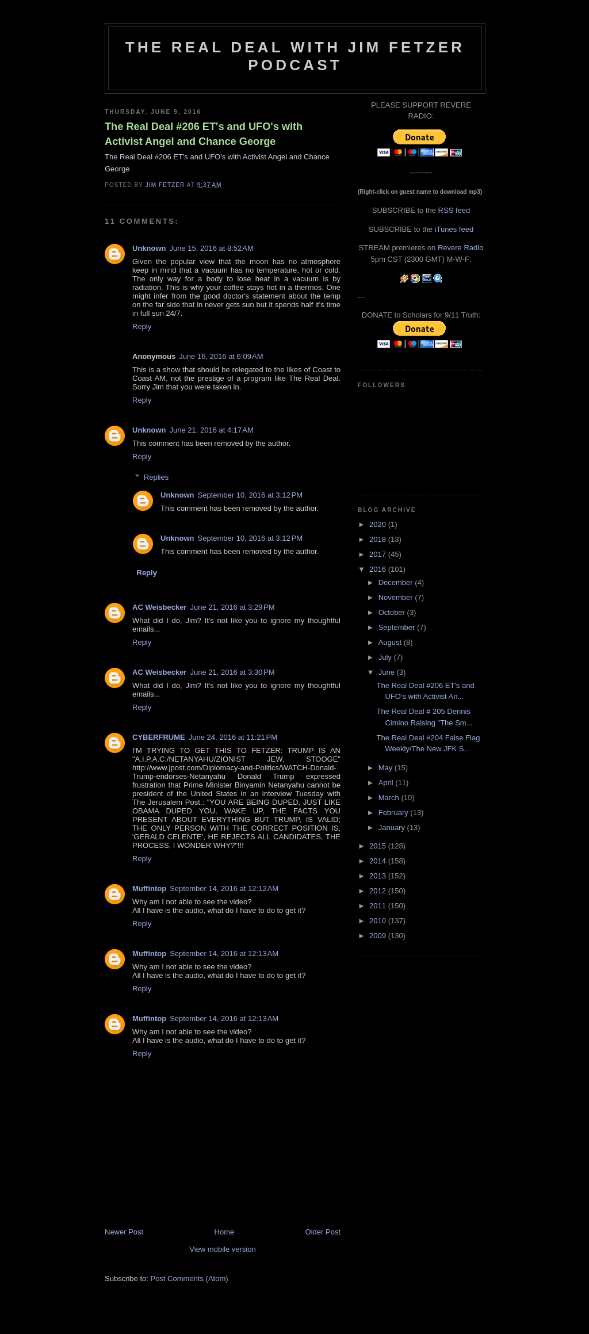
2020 (378, 524)
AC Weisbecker (159, 607)
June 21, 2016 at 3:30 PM (232, 672)
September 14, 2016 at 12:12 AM (224, 888)
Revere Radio (461, 247)
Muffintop (149, 888)
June (387, 672)
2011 (378, 905)
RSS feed (454, 210)
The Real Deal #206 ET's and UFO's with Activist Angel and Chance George (204, 134)
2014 (378, 861)
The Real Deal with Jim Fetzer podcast (295, 56)
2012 (378, 890)
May (386, 767)
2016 (378, 569)
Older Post (323, 1232)
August (391, 642)
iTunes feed (454, 229)
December (396, 582)
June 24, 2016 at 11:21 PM (233, 737)
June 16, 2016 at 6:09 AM (221, 356)
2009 (378, 935)
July (386, 657)
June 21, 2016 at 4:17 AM (212, 430)
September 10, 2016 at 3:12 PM (250, 495)
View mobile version (222, 1249)
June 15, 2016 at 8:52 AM (212, 248)
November (396, 597)
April (387, 782)
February (394, 812)
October (392, 612)
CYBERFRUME (158, 737)
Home (225, 1232)
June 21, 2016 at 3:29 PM (232, 607)
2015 (378, 846)
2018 (378, 539)
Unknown (149, 248)
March (389, 797)
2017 (378, 554)
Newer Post (124, 1232)
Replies (156, 477)
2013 (378, 876)
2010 (378, 920)
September (397, 627)
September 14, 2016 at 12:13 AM (224, 953)
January (392, 827)
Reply (141, 326)
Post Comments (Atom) (189, 1278)
